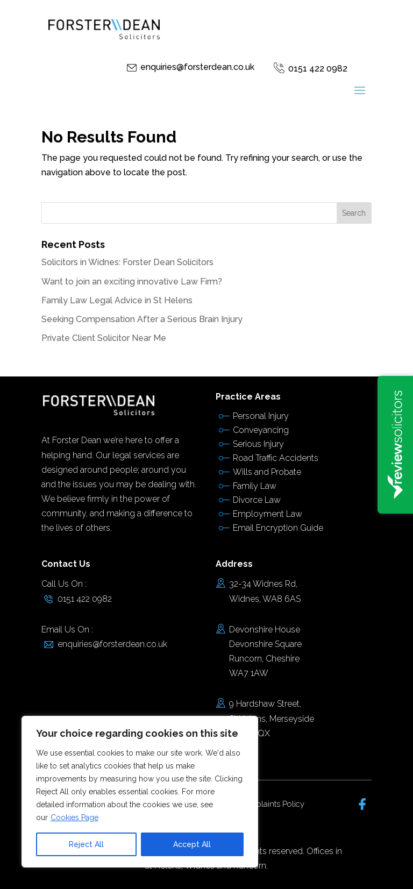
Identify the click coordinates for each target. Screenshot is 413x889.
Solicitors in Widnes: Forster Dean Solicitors (127, 262)
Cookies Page (74, 817)
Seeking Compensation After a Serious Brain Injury (142, 319)
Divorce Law (257, 500)
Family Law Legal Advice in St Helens (117, 300)
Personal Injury (261, 416)
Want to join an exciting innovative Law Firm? (131, 281)
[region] (140, 791)
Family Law (254, 486)
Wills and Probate (267, 472)
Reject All (86, 844)
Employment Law (267, 514)
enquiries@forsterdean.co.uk (197, 67)
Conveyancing (261, 430)
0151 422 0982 (317, 68)
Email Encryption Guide (278, 528)
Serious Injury (258, 444)
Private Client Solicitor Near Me (103, 338)
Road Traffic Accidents (275, 458)
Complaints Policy (271, 804)
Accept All (192, 844)
